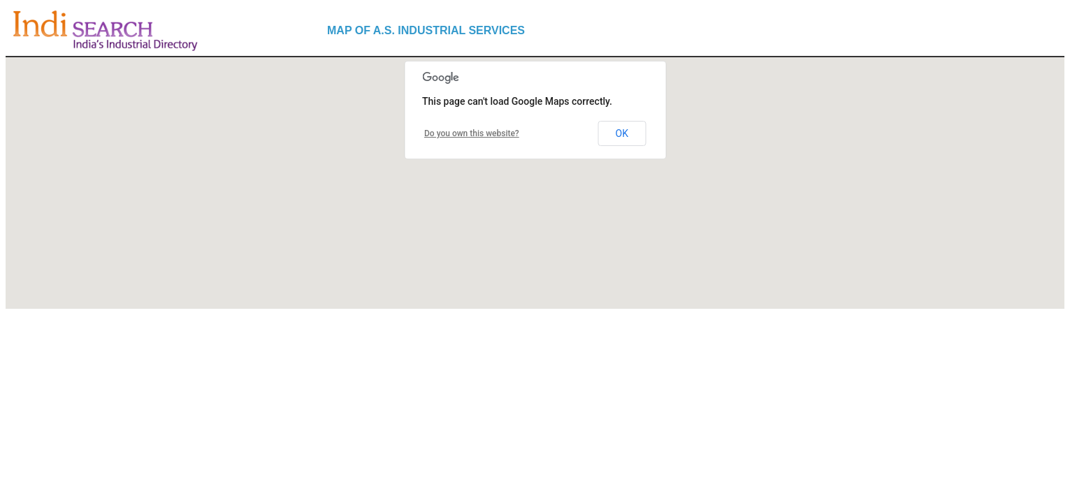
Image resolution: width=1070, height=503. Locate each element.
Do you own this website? (471, 133)
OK (622, 133)
